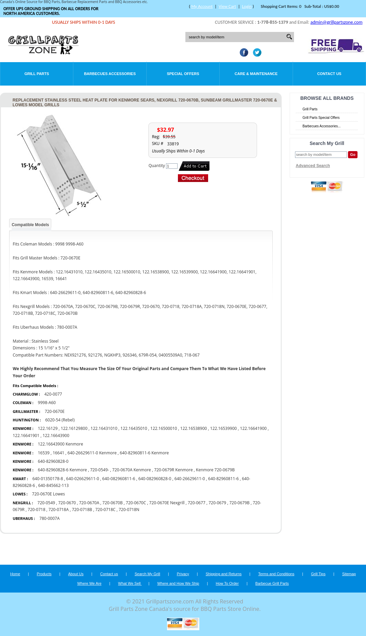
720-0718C (105, 509)
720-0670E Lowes (48, 494)
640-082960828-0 (154, 478)
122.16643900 (55, 435)
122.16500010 (163, 428)
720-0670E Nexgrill (166, 503)
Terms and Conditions (276, 574)
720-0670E (55, 411)
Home (15, 574)
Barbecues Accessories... (322, 126)
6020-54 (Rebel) (59, 420)
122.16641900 (253, 428)
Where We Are (89, 583)
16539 (43, 453)
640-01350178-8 (47, 478)
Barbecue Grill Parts (272, 583)
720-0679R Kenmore (173, 470)
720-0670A (89, 503)
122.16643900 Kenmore (60, 444)
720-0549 (46, 503)
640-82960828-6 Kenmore (62, 470)
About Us (76, 574)
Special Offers (183, 74)
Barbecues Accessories (109, 74)
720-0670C (136, 503)
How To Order (227, 583)
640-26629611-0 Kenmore (92, 453)
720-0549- (99, 470)
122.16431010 (104, 428)
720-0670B (113, 503)
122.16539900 (223, 428)
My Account (202, 6)
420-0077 (53, 394)
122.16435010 (134, 428)
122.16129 (47, 428)
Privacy (183, 574)
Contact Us (329, 74)
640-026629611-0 (82, 478)
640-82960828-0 (53, 461)
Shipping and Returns (224, 574)
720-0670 (67, 503)
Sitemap (349, 574)
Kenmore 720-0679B (215, 470)
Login (247, 6)
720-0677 (196, 503)
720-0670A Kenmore (131, 470)
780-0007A (49, 518)
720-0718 (36, 509)
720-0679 (217, 503)
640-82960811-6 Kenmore (144, 453)
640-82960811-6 (223, 478)
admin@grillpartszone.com (336, 22)
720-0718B (82, 509)
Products (44, 574)
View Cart (227, 6)
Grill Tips (318, 574)
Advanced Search (313, 165)
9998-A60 (47, 402)
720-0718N (128, 509)
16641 (58, 453)
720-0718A (59, 509)
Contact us (109, 574)
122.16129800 (74, 428)
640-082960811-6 (118, 478)
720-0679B (239, 503)
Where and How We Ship (178, 583)
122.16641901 (26, 435)
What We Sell (130, 583)
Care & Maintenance (256, 74)
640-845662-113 (53, 485)
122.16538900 (193, 428)
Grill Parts (36, 74)
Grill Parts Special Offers (321, 118)
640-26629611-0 (190, 478)
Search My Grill (147, 574)
